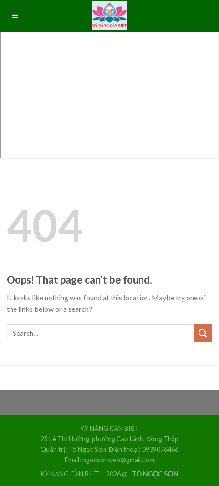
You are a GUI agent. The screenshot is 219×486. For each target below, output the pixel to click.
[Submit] (203, 333)
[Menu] (15, 16)
